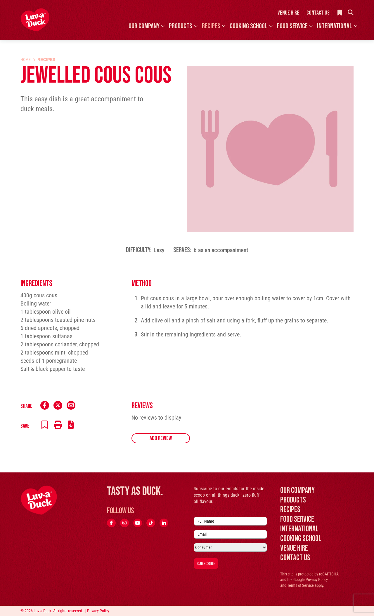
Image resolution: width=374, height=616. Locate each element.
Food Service (292, 26)
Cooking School (248, 26)
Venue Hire (288, 12)
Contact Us (318, 12)
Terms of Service (300, 585)
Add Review (161, 438)
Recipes (211, 26)
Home (25, 59)
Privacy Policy (317, 579)
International (334, 26)
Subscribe (206, 563)
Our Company (144, 26)
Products (180, 26)
